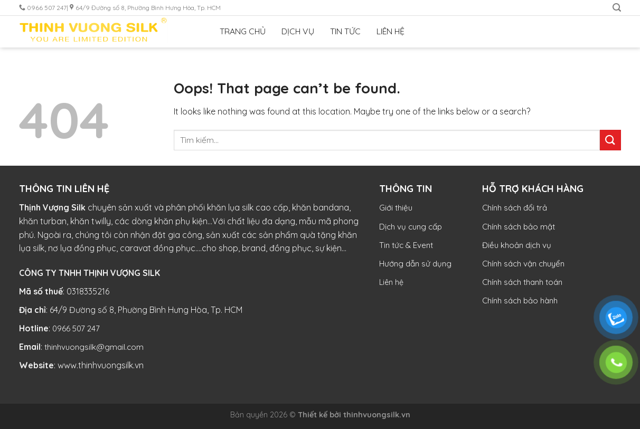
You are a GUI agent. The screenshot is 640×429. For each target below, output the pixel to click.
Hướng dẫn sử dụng (415, 264)
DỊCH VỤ (297, 31)
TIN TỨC (345, 31)
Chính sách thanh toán (522, 282)
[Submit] (610, 140)
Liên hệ (391, 282)
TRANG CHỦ (243, 31)
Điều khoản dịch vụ (516, 245)
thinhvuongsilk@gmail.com (94, 347)
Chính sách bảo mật (518, 227)
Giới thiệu (395, 208)
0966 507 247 (76, 328)
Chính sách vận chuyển (523, 264)
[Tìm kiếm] (617, 7)
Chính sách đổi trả (514, 208)
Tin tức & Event (406, 245)
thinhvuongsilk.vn (376, 415)
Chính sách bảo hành (520, 300)
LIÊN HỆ (390, 31)
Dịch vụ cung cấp (410, 227)
